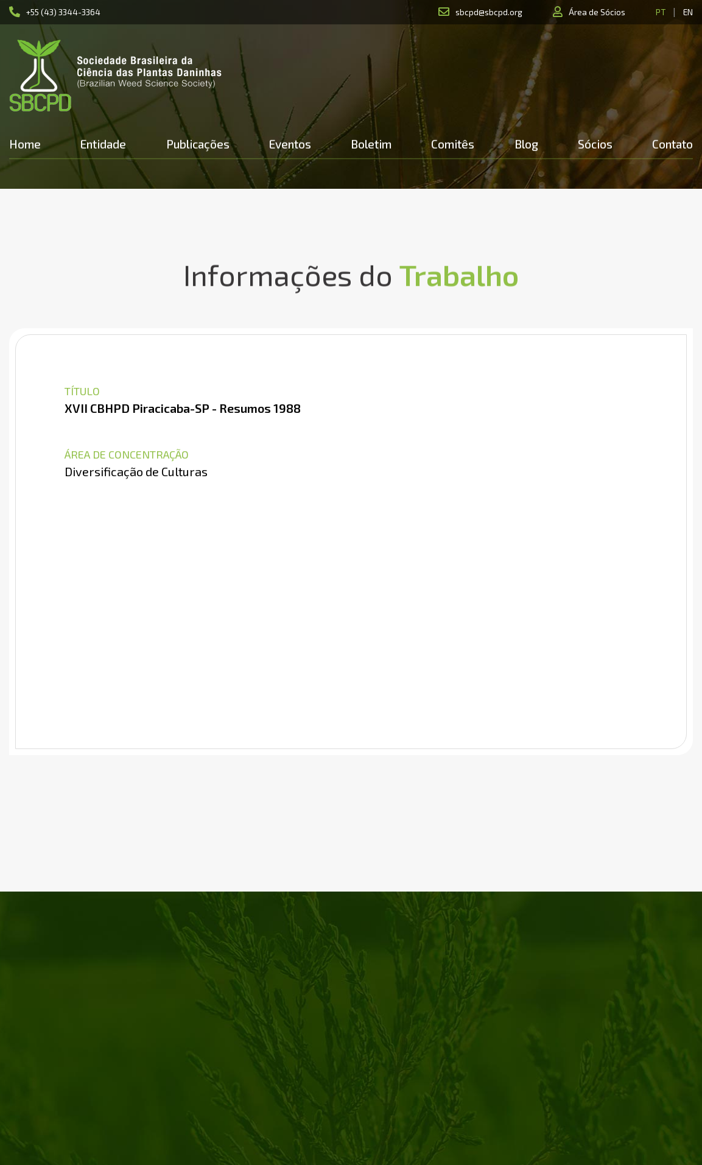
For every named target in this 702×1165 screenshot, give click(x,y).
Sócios (595, 144)
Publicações (198, 144)
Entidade (103, 144)
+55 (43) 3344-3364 (63, 12)
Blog (526, 144)
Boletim (371, 144)
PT (660, 12)
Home (25, 144)
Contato (672, 144)
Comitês (452, 144)
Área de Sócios (597, 12)
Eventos (290, 144)
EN (688, 12)
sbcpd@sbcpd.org (488, 12)
